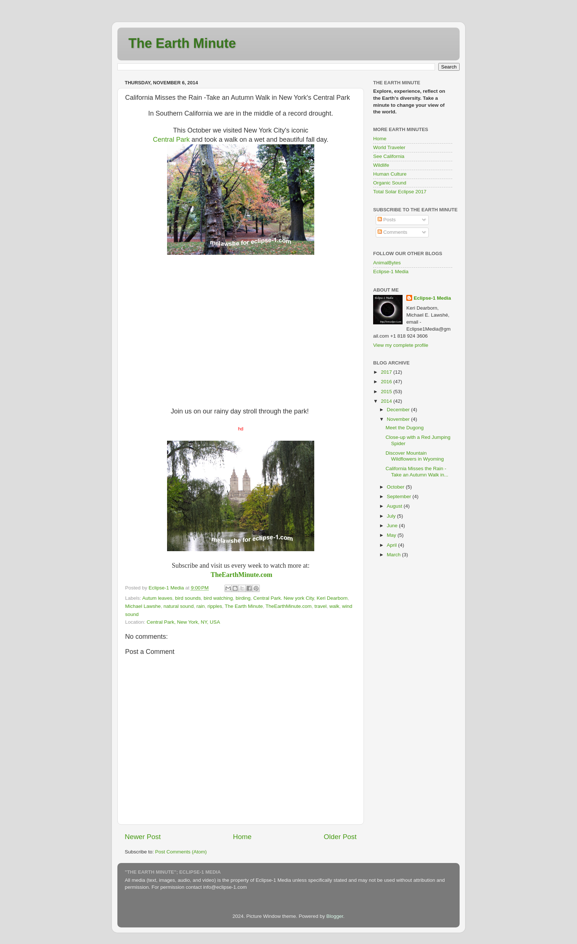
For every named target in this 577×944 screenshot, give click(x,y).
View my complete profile (400, 345)
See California (388, 156)
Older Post (340, 837)
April (392, 545)
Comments (392, 232)
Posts (387, 219)
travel (320, 606)
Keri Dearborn (332, 598)
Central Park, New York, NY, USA (183, 622)
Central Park (171, 139)
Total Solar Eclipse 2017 (399, 191)
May (392, 535)
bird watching (218, 598)
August (395, 506)
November (399, 419)
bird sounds (188, 598)
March (394, 554)
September (400, 496)
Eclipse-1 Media (390, 271)
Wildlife (381, 165)
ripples (215, 606)
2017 (387, 372)
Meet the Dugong (405, 427)
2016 (387, 381)
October (396, 487)
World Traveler (389, 147)
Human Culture (390, 174)
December (399, 409)
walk (334, 606)
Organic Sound (389, 183)
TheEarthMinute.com (241, 574)
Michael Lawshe (143, 606)
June (393, 525)
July (392, 516)
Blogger (334, 916)
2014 (387, 401)
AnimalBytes (387, 262)
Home (242, 837)
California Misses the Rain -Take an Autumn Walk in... (417, 471)
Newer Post (143, 837)
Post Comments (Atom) (181, 852)
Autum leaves (157, 598)
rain (201, 606)
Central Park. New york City (283, 598)
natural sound (178, 606)
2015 (387, 391)
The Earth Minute (182, 43)
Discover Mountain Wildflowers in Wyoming (415, 456)
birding (243, 598)
